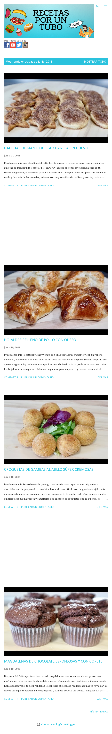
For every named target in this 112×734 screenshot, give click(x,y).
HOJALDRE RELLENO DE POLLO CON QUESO (40, 340)
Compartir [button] (11, 185)
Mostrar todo (95, 61)
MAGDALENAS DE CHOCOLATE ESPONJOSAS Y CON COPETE (53, 661)
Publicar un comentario (37, 185)
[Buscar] (98, 6)
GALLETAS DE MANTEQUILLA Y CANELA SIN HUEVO (46, 148)
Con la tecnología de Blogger (56, 724)
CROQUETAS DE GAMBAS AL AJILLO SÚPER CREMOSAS (48, 470)
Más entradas (99, 711)
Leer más (102, 185)
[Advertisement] (56, 227)
